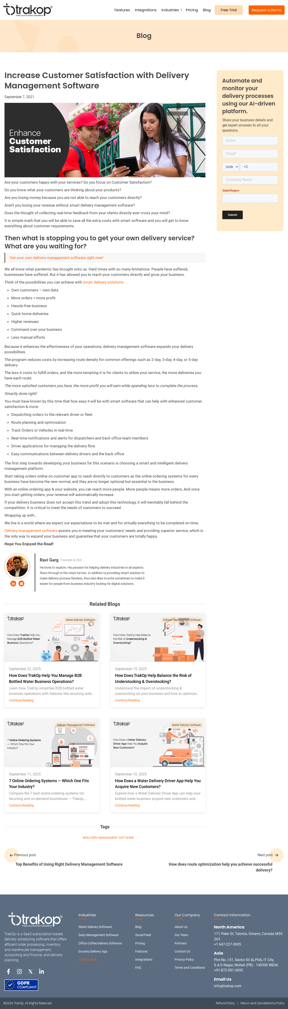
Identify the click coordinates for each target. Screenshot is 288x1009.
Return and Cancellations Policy (263, 1003)
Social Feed (143, 935)
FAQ (138, 967)
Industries (170, 10)
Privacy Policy (184, 959)
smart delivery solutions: (103, 282)
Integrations (146, 10)
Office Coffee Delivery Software (100, 943)
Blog (207, 10)
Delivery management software (30, 530)
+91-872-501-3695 (228, 970)
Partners (181, 943)
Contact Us (182, 951)
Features (122, 10)
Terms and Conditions (190, 967)
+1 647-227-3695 (227, 944)
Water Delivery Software (80, 620)
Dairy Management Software (99, 935)
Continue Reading (21, 700)
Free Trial (229, 10)
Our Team (181, 935)
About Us (181, 927)
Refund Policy (225, 1003)
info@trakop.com (227, 986)
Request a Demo (266, 10)
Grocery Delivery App (93, 951)
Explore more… (89, 959)
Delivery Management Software (182, 620)
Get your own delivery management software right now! (56, 257)
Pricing (192, 10)
